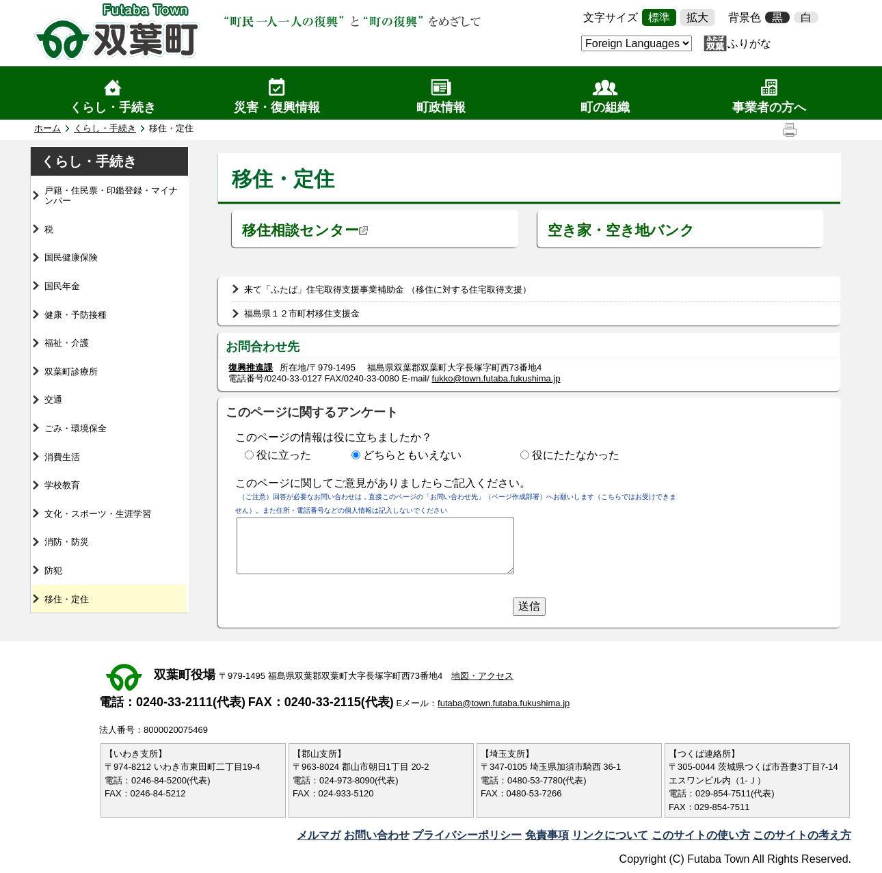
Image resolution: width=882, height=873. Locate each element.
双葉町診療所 (71, 371)
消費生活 (62, 457)
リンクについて (610, 835)
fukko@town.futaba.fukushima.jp (495, 378)
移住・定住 (66, 599)
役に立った (283, 455)
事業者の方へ (769, 107)
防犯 (53, 570)
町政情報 (441, 107)
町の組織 (605, 107)
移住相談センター (305, 230)
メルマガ (318, 835)
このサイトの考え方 (802, 835)
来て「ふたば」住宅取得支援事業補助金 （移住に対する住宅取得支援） (387, 289)
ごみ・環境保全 (75, 428)
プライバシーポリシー (467, 835)
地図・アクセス (482, 676)
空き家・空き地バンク (621, 230)
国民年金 (62, 286)
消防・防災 (66, 542)
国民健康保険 (71, 257)
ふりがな (749, 43)
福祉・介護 (66, 343)
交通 (53, 399)
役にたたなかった (575, 455)
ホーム (47, 128)
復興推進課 (250, 367)
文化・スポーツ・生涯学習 (97, 514)
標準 (659, 17)
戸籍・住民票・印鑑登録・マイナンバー (111, 195)
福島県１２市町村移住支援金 (302, 313)
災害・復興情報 (277, 107)
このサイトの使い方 (701, 835)
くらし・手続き (113, 107)
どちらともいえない (412, 455)
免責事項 (547, 835)
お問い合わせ (377, 835)
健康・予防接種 (75, 315)
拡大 (697, 17)
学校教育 (62, 485)
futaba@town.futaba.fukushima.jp (504, 703)
